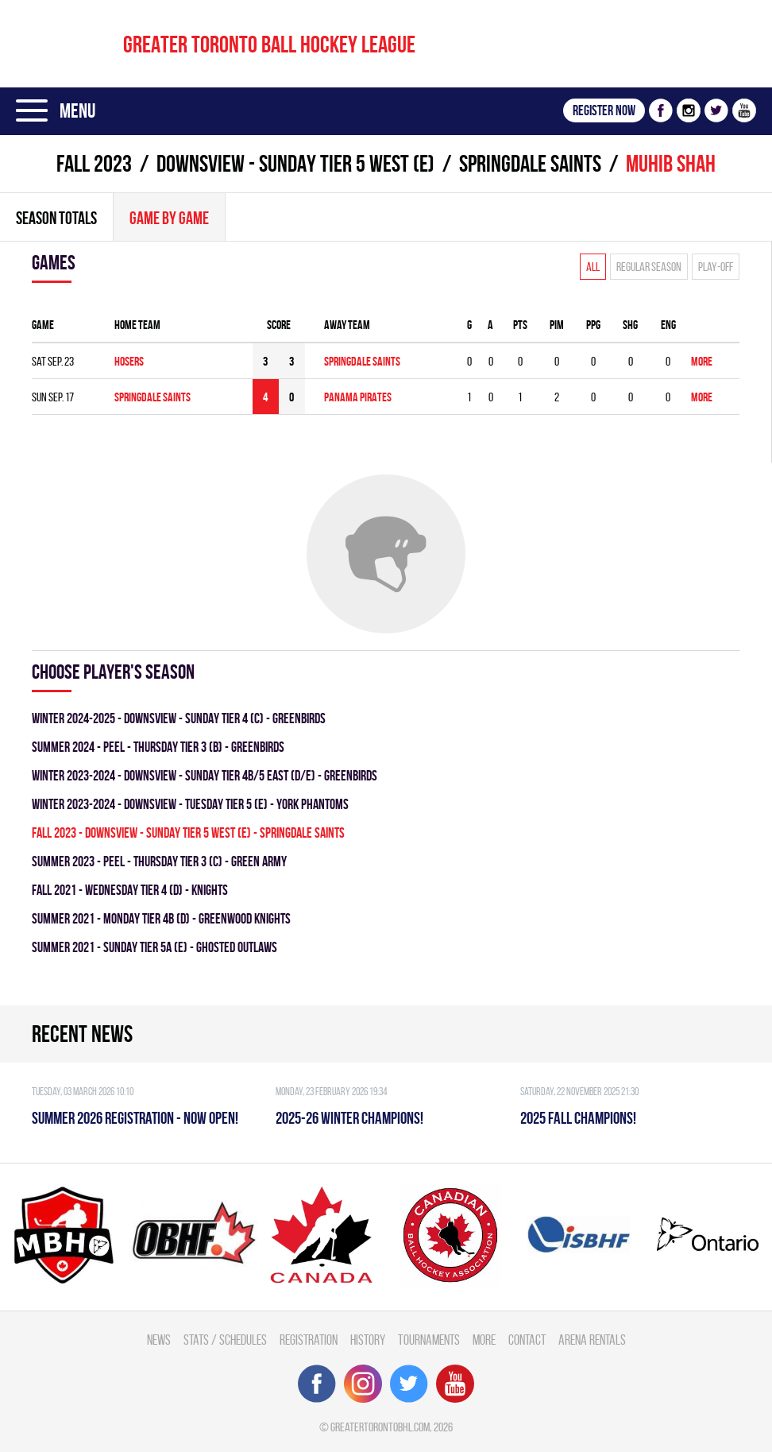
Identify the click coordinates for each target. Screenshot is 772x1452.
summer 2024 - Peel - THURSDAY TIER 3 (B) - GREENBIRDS (158, 746)
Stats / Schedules (225, 1339)
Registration (309, 1339)
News (159, 1339)
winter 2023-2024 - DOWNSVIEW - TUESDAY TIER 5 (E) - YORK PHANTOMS (190, 803)
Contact (527, 1339)
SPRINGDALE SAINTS (530, 163)
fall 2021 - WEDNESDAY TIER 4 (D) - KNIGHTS (130, 889)
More (701, 361)
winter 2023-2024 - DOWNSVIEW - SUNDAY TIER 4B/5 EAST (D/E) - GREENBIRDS (204, 775)
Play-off (715, 266)
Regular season (648, 266)
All (593, 266)
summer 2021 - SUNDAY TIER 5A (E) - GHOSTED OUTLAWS (154, 946)
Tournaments (429, 1339)
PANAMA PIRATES (358, 397)
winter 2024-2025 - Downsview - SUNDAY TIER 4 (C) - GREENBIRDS (179, 718)
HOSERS (129, 361)
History (367, 1339)
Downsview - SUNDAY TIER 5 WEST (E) (295, 163)
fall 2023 (94, 163)
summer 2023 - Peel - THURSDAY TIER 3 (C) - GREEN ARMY (159, 861)
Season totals (56, 217)
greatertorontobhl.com (380, 1427)
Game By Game (169, 217)
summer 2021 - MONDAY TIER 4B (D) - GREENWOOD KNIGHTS (161, 918)
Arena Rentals (592, 1339)
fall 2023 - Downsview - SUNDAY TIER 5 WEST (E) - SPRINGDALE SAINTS (188, 832)
